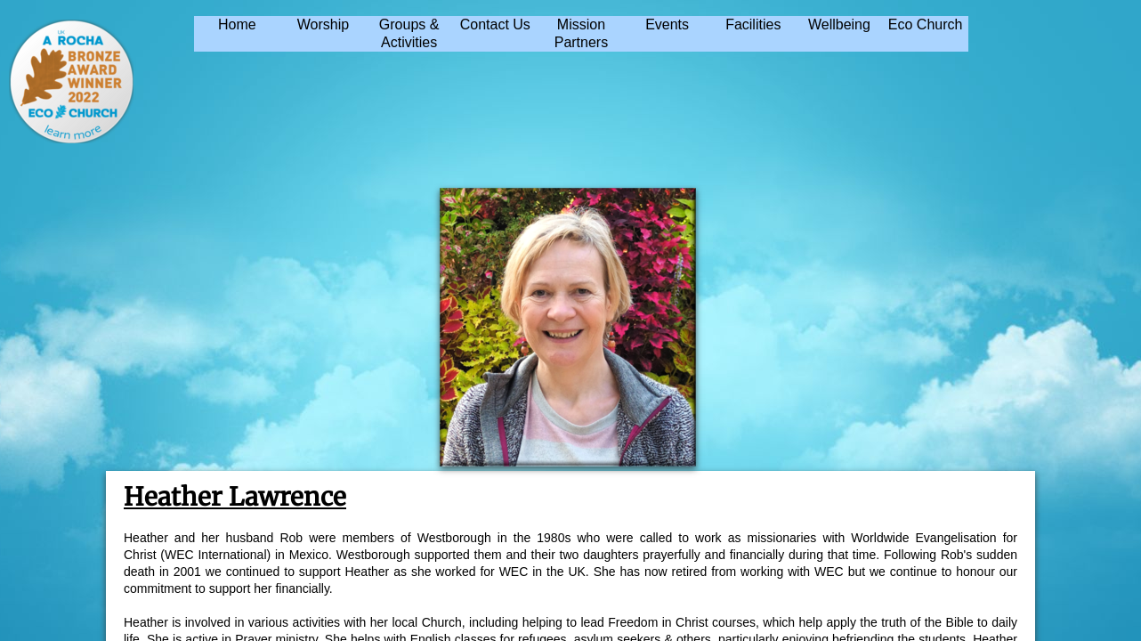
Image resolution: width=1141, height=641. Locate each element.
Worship (323, 24)
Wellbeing (839, 24)
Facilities (753, 24)
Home (237, 24)
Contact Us (495, 24)
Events (667, 24)
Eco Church (925, 24)
